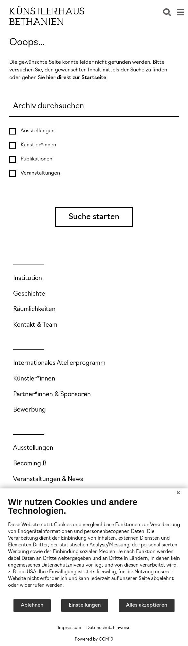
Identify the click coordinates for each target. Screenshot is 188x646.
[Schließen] (178, 493)
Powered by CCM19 (94, 639)
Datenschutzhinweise (108, 628)
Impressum (69, 628)
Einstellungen (85, 605)
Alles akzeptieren (146, 605)
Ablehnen (32, 605)
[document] (94, 547)
